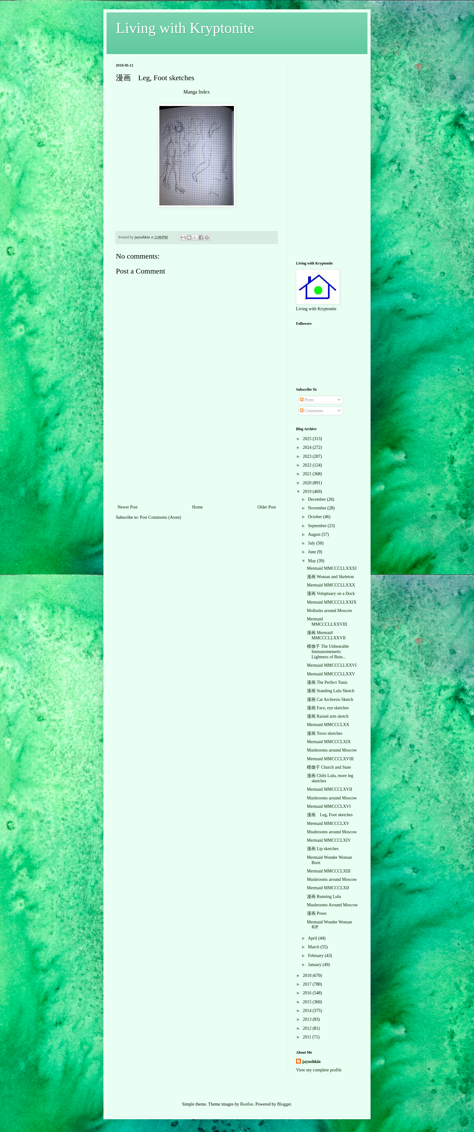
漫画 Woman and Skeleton (330, 576)
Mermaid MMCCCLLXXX (331, 585)
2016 (308, 993)
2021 (308, 474)
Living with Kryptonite (185, 28)
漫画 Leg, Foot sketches (330, 814)
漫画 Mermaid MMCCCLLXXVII (326, 635)
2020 (308, 483)
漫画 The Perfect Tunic (327, 682)
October (315, 516)
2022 (308, 465)
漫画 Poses (316, 913)
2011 (307, 1037)
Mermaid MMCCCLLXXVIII (327, 622)
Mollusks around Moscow (329, 610)
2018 (308, 975)
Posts (307, 400)
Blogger (284, 1104)
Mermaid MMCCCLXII (328, 888)
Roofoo (246, 1104)
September (317, 525)
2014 (308, 1010)
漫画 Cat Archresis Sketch (330, 699)
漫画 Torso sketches (324, 733)
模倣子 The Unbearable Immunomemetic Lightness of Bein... (328, 651)
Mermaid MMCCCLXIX (329, 741)
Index (204, 91)
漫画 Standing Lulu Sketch (330, 690)
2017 (308, 984)
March (314, 947)
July (312, 543)
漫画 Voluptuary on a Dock (331, 593)
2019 (308, 491)
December (317, 499)
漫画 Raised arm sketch (328, 716)
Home (197, 507)
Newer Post (127, 507)
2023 (308, 456)
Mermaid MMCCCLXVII (329, 789)
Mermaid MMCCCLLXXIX (332, 602)
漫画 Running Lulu (324, 896)
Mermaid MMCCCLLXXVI (332, 665)
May (312, 561)
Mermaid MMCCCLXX (328, 724)
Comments (311, 410)
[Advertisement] (196, 456)
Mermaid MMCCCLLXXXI (332, 568)
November (317, 508)
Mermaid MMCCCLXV (328, 823)
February (316, 955)
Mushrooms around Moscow (332, 750)
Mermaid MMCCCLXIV (329, 840)
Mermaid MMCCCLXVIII (330, 759)
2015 (308, 1002)
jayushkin (311, 1061)
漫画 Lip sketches (323, 848)
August (314, 534)
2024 (308, 447)
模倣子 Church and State (329, 767)
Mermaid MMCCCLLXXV (331, 674)
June (312, 552)
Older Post (267, 507)
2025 (308, 438)
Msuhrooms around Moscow (332, 832)
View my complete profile (319, 1070)
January (315, 964)
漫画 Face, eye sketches (328, 708)
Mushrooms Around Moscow (332, 905)
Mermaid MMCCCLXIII (328, 871)
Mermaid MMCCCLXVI (329, 806)
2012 (308, 1028)
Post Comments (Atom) (160, 517)
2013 (308, 1019)
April (313, 938)
